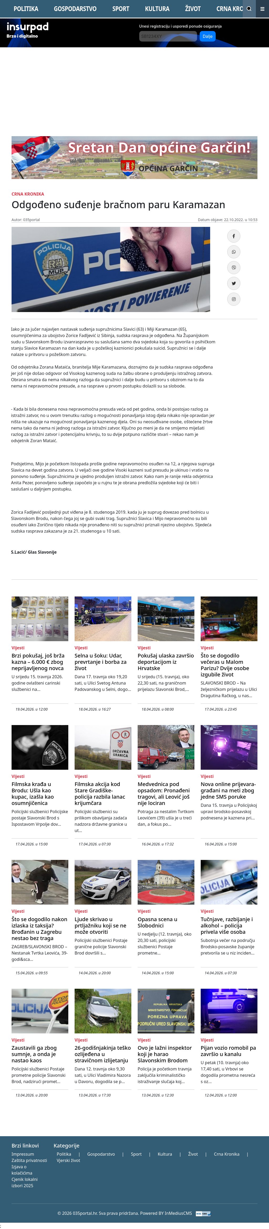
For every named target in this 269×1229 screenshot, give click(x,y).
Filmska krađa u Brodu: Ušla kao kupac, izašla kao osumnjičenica (33, 794)
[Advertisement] (134, 87)
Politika (64, 1154)
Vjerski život (68, 1160)
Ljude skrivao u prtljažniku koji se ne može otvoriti (100, 925)
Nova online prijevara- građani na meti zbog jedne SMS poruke (228, 790)
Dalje (208, 36)
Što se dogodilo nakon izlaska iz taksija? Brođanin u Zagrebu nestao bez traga (39, 929)
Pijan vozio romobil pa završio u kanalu (228, 1051)
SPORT (120, 8)
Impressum (23, 1154)
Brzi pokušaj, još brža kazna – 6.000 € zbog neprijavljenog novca (38, 662)
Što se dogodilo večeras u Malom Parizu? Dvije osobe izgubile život (225, 665)
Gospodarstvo (101, 1154)
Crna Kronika (227, 1154)
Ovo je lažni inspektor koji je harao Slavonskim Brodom (165, 1054)
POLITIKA (26, 8)
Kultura (165, 1154)
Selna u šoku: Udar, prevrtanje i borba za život (101, 662)
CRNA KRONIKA (236, 8)
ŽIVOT (193, 8)
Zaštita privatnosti (29, 1160)
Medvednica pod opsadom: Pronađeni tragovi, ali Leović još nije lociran (164, 794)
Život (193, 1154)
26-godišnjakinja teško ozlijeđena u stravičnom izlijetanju (103, 1054)
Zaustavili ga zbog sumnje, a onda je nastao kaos (34, 1054)
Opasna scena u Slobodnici (157, 922)
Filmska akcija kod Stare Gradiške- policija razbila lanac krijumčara (100, 794)
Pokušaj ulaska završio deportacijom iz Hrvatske (166, 662)
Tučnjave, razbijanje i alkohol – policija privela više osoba (227, 925)
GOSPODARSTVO (75, 8)
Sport (136, 1154)
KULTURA (157, 8)
